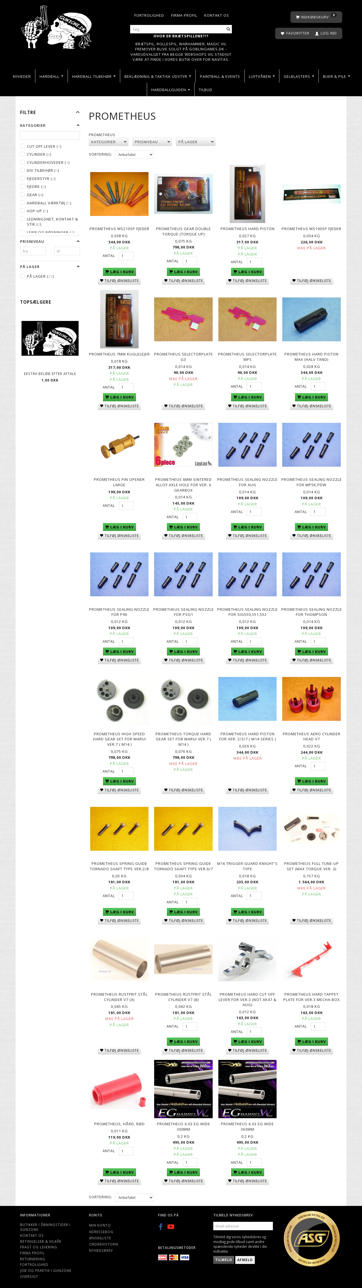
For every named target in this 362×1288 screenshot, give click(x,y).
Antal (109, 255)
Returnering (32, 1256)
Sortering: (100, 154)
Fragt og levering (38, 1244)
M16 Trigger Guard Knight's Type (247, 865)
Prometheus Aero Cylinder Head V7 (312, 735)
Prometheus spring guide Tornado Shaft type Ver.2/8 (119, 865)
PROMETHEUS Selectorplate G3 (183, 356)
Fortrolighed (149, 15)
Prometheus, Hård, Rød (119, 1121)
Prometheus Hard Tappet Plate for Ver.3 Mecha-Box (311, 995)
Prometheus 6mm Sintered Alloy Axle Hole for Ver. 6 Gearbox (183, 484)
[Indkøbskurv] (316, 17)
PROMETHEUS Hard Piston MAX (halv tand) (312, 356)
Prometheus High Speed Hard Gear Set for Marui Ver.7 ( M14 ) (119, 737)
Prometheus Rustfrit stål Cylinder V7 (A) (119, 995)
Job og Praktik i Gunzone (46, 1268)
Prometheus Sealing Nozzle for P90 (119, 611)
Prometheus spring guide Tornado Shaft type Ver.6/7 (183, 865)
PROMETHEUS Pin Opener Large (119, 481)
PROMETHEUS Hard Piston (248, 228)
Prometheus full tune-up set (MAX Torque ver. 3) (311, 865)
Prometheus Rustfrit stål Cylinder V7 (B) (183, 995)
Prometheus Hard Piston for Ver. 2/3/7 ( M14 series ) (247, 735)
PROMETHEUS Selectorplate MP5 (247, 356)
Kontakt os (216, 15)
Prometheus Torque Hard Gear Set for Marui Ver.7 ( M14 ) (183, 737)
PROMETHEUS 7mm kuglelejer (119, 353)
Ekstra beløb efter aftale (50, 373)
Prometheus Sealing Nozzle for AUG (247, 481)
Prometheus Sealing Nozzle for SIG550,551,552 (247, 611)
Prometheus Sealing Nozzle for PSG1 (183, 611)
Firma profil (184, 15)
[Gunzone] (57, 25)
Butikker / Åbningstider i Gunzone (45, 1224)
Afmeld (245, 1257)
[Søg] (228, 29)
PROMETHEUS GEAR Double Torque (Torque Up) (183, 231)
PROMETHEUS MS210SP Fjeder (119, 228)
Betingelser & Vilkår (40, 1238)
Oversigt (29, 1274)
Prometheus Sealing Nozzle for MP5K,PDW (311, 481)
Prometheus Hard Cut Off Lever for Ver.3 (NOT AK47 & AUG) (247, 997)
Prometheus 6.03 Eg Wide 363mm (247, 1124)
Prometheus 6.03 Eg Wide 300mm (183, 1124)
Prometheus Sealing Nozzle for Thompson (311, 611)
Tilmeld (223, 1257)
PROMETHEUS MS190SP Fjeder (311, 228)
